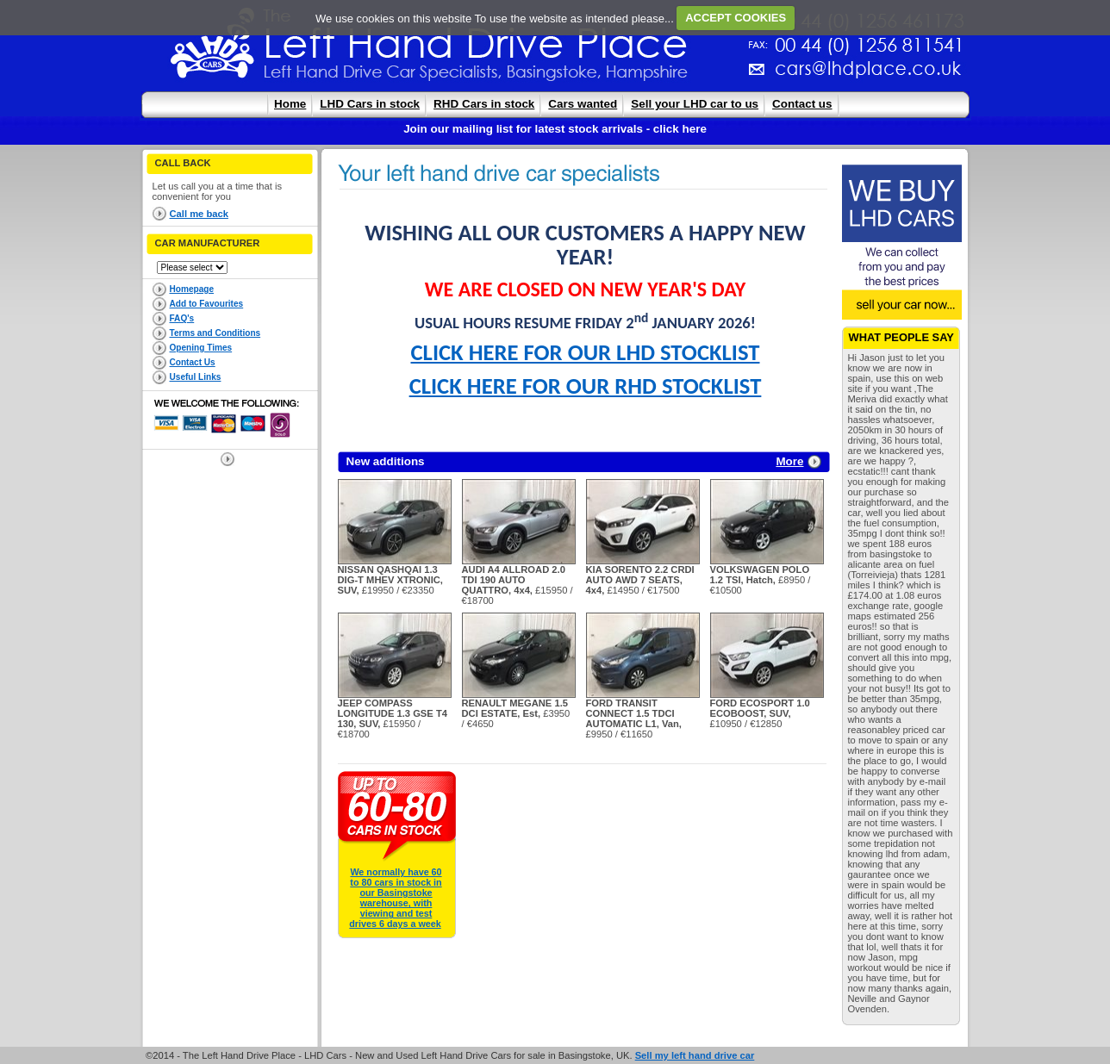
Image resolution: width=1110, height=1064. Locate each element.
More (789, 461)
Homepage (192, 289)
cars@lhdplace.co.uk (687, 75)
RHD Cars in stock (483, 103)
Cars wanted (582, 103)
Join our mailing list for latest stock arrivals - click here (555, 128)
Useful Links (195, 377)
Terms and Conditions (215, 333)
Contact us (802, 103)
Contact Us (192, 362)
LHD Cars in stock (370, 103)
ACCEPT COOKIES (735, 17)
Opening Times (201, 347)
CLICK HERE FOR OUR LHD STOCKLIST (585, 352)
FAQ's (182, 318)
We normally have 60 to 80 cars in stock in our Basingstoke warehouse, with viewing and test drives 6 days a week (395, 898)
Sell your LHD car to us (694, 103)
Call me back (199, 213)
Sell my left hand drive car (695, 1055)
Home (290, 103)
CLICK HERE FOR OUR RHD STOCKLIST (585, 386)
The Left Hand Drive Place (212, 48)
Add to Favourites (207, 303)
